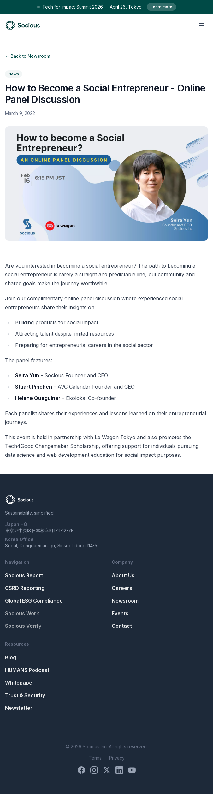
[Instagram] (94, 770)
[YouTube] (132, 770)
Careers (122, 588)
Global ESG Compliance (34, 600)
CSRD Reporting (24, 588)
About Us (123, 575)
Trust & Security (25, 695)
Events (120, 613)
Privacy (117, 758)
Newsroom (125, 600)
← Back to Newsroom (27, 56)
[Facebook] (81, 770)
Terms (95, 758)
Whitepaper (19, 682)
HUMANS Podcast (27, 670)
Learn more (161, 6)
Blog (10, 657)
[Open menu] (201, 25)
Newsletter (19, 708)
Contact (122, 626)
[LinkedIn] (119, 770)
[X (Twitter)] (106, 770)
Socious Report (24, 575)
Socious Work (22, 613)
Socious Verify (23, 626)
